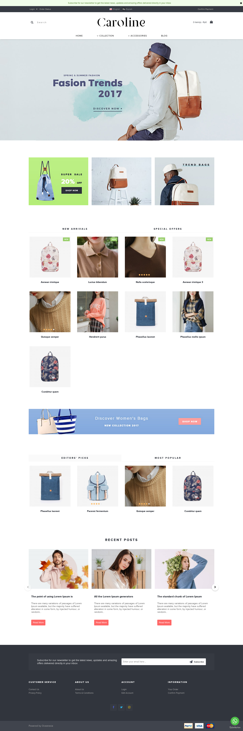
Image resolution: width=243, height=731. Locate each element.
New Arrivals (75, 229)
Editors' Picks (75, 458)
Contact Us (34, 689)
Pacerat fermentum (97, 511)
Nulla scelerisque (145, 282)
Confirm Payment (176, 693)
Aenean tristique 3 (193, 282)
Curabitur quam (50, 391)
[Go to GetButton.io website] (235, 727)
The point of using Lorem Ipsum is (52, 596)
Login (124, 689)
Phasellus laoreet (145, 336)
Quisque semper (50, 336)
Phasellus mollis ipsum (193, 336)
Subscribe (196, 662)
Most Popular (168, 458)
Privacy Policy (35, 693)
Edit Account (127, 693)
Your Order (173, 689)
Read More (38, 622)
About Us (79, 689)
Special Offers (168, 229)
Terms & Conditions (84, 693)
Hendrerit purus (97, 336)
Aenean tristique (50, 282)
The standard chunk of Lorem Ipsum (179, 596)
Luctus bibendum (97, 282)
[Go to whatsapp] (235, 721)
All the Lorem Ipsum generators (113, 596)
